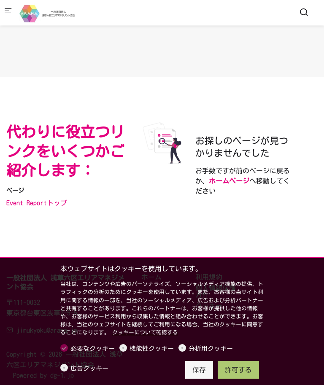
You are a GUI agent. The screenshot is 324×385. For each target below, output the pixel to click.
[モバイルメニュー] (8, 13)
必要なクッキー (92, 348)
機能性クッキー (152, 348)
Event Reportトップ (36, 202)
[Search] (303, 12)
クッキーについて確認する (145, 332)
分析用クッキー (211, 348)
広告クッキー (89, 368)
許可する (238, 369)
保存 (199, 369)
